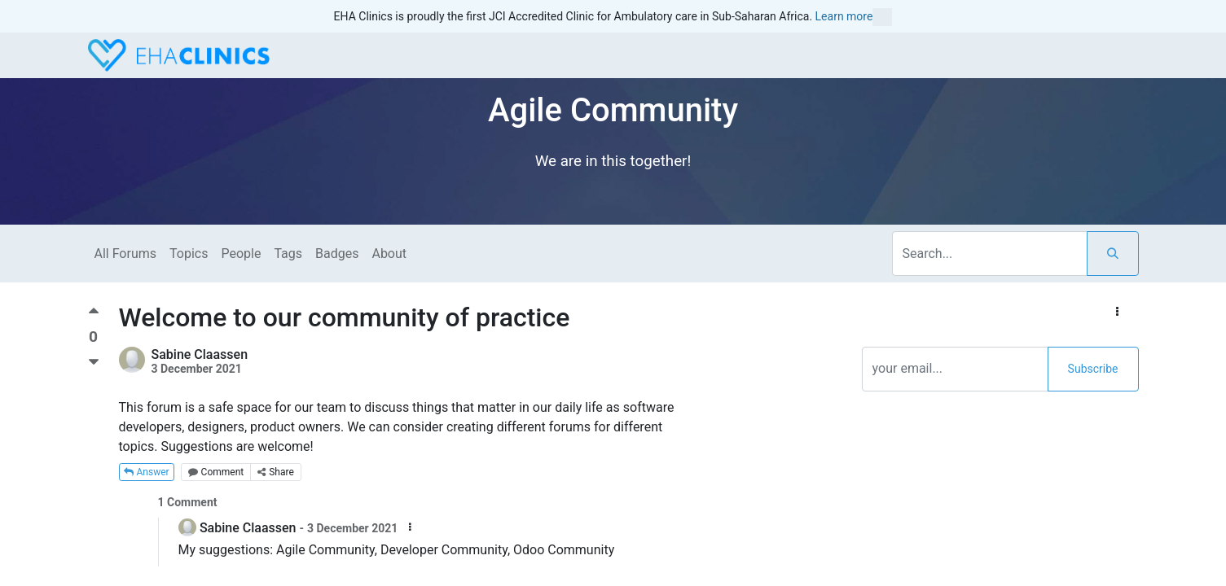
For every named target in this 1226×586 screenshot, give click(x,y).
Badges (336, 253)
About (388, 253)
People (241, 253)
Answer (146, 472)
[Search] (1113, 253)
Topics (188, 253)
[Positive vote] (93, 317)
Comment (216, 472)
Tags (288, 253)
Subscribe (1093, 368)
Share (275, 472)
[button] (1117, 312)
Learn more (854, 17)
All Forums (125, 253)
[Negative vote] (93, 362)
